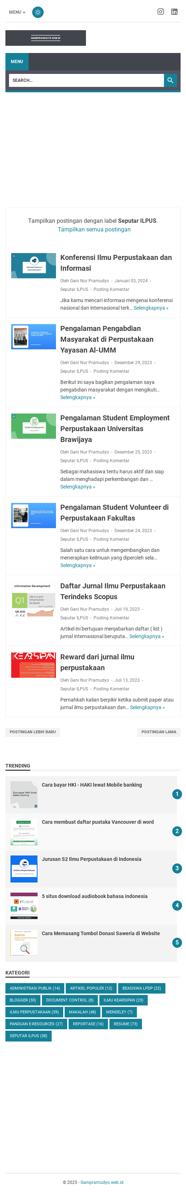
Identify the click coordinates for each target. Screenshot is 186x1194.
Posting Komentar (111, 289)
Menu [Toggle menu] (15, 12)
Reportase (88, 1024)
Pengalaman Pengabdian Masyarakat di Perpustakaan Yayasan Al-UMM (106, 339)
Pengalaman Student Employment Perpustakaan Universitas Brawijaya (115, 429)
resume (126, 1024)
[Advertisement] (93, 146)
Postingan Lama (159, 732)
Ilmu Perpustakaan (34, 1012)
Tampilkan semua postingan (94, 229)
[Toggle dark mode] (38, 12)
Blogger (23, 1000)
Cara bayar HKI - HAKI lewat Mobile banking (92, 785)
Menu (17, 61)
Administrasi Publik (35, 988)
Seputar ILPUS (74, 289)
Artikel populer (91, 988)
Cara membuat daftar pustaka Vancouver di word (98, 822)
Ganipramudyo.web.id (102, 1182)
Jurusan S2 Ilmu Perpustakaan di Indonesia (92, 859)
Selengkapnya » (151, 308)
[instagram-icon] (161, 12)
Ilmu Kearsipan (123, 1000)
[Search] (86, 80)
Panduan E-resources (36, 1024)
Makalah (82, 1012)
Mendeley (119, 1012)
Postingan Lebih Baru (33, 732)
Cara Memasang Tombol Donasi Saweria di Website (101, 933)
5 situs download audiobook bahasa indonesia (95, 896)
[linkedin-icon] (174, 12)
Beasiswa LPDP (141, 988)
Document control (70, 1000)
